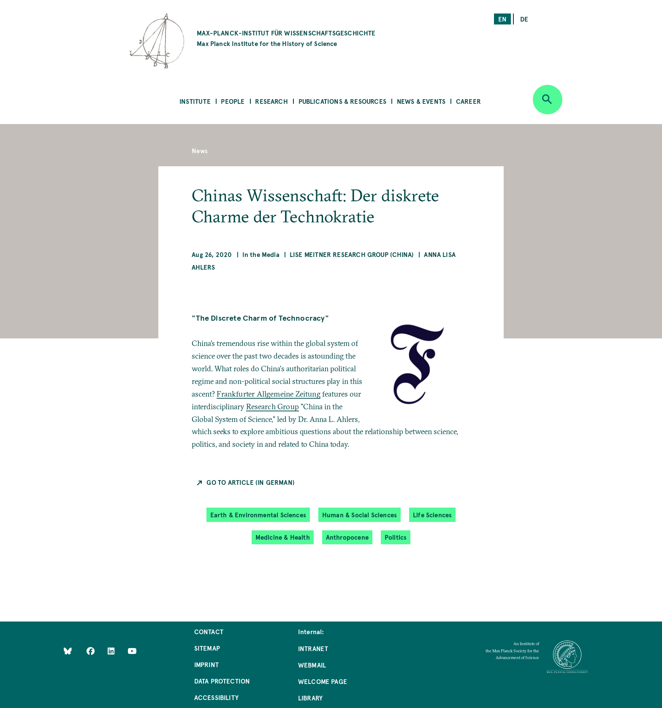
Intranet (313, 648)
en (502, 18)
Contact (208, 631)
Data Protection (222, 680)
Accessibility (216, 697)
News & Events (421, 101)
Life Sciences (432, 514)
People (232, 101)
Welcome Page (322, 681)
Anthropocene (347, 536)
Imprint (206, 664)
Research (271, 101)
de (524, 18)
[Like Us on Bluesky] (68, 650)
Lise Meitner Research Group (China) (352, 254)
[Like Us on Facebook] (91, 650)
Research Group (272, 406)
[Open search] (547, 99)
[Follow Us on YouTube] (132, 650)
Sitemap (207, 647)
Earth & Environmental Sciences (258, 514)
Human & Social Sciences (359, 514)
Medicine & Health (282, 536)
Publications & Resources (342, 101)
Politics (396, 536)
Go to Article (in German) (250, 482)
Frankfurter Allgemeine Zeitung (268, 394)
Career (468, 101)
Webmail (312, 664)
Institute (195, 101)
